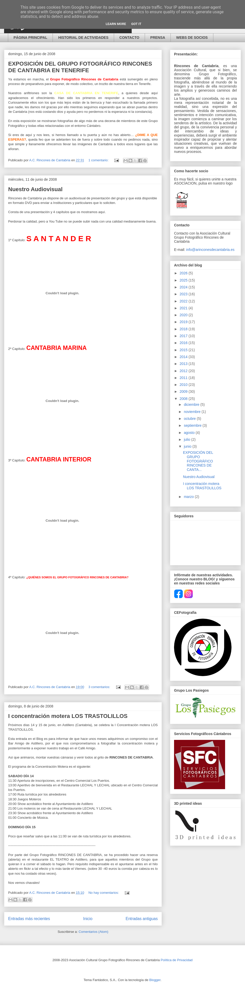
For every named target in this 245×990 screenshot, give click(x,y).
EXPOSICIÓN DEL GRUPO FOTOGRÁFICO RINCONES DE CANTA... (198, 461)
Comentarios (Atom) (93, 932)
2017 (184, 336)
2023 (184, 294)
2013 (184, 364)
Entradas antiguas (142, 918)
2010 (184, 385)
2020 (184, 315)
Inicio (87, 918)
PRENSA (157, 37)
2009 (184, 391)
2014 (184, 357)
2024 (184, 287)
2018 (184, 329)
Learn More (116, 24)
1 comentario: (98, 160)
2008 (184, 399)
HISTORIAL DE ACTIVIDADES (83, 37)
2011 (184, 378)
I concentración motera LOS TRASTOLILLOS (68, 716)
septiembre (193, 425)
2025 (184, 280)
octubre (190, 419)
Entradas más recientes (29, 918)
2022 (184, 301)
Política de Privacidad (177, 960)
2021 (184, 308)
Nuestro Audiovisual (35, 189)
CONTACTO (129, 37)
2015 (184, 350)
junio (188, 446)
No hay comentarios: (104, 893)
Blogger (155, 980)
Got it (136, 24)
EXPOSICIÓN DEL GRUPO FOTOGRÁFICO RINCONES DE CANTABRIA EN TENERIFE (80, 67)
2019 (184, 322)
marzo (189, 497)
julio (187, 439)
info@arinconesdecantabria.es (210, 250)
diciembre (192, 404)
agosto (189, 433)
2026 (184, 273)
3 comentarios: (99, 687)
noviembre (192, 412)
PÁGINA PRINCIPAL (30, 37)
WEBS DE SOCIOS (192, 37)
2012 (184, 371)
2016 (184, 343)
